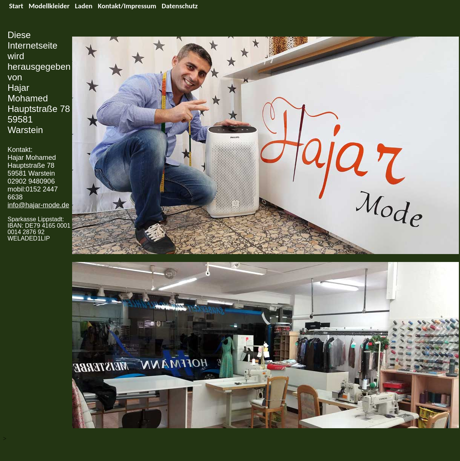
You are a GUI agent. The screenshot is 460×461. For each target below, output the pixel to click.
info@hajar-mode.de (38, 205)
